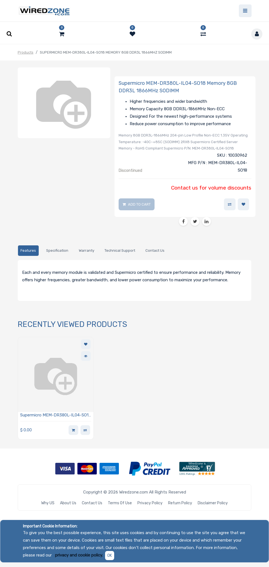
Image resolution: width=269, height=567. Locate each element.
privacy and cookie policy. (79, 555)
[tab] (28, 250)
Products (25, 52)
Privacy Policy (150, 503)
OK (109, 555)
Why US (47, 503)
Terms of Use (120, 503)
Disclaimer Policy (213, 503)
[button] (243, 204)
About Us (68, 503)
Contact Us (92, 503)
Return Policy (180, 503)
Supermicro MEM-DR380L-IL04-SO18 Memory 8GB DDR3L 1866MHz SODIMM (55, 416)
